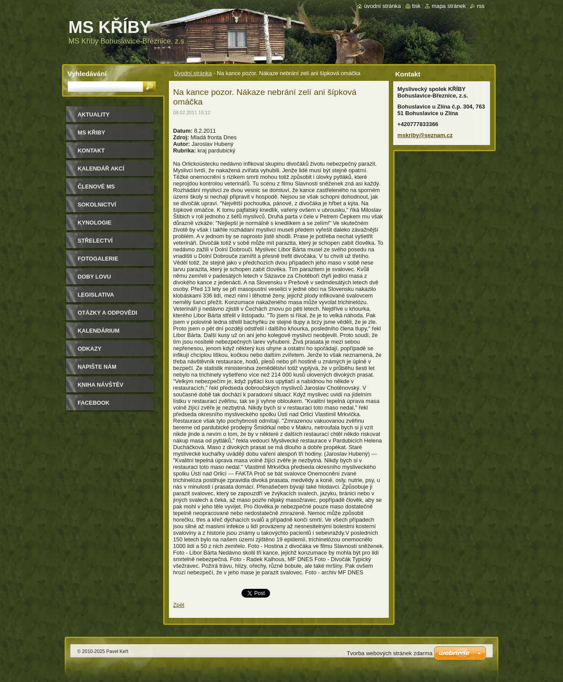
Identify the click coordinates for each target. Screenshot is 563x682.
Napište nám (97, 366)
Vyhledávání (87, 73)
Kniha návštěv (101, 384)
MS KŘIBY (92, 132)
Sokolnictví (97, 204)
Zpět (179, 605)
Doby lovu (94, 276)
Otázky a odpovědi (107, 312)
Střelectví (95, 240)
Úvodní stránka (193, 73)
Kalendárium (99, 330)
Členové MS (96, 186)
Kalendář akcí (101, 168)
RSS (480, 6)
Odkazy (90, 348)
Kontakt (91, 150)
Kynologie (95, 222)
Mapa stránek (448, 6)
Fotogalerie (98, 258)
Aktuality (94, 114)
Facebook (94, 402)
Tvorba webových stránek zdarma (389, 653)
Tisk (416, 6)
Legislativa (96, 294)
